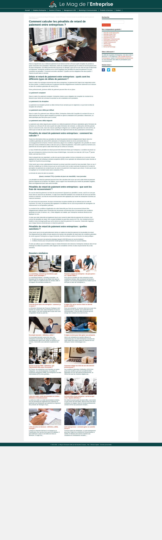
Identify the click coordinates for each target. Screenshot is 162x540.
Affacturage (106, 43)
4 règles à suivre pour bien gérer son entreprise (79, 335)
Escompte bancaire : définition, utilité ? (41, 335)
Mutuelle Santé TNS (109, 34)
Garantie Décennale (109, 36)
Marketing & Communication (88, 10)
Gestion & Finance (55, 10)
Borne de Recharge (109, 47)
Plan (88, 444)
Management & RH (70, 10)
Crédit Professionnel (109, 42)
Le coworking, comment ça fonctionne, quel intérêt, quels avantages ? (43, 274)
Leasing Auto (107, 45)
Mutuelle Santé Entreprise (111, 33)
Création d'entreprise (39, 10)
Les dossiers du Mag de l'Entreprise (45, 17)
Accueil (27, 10)
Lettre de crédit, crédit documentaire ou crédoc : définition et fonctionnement (44, 397)
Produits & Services (106, 10)
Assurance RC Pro (109, 37)
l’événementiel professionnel (124, 58)
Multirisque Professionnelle (111, 39)
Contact (118, 10)
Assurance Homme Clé (110, 40)
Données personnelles (106, 444)
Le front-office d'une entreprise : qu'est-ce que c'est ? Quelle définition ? (79, 397)
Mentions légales (94, 444)
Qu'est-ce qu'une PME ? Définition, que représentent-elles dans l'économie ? (41, 366)
